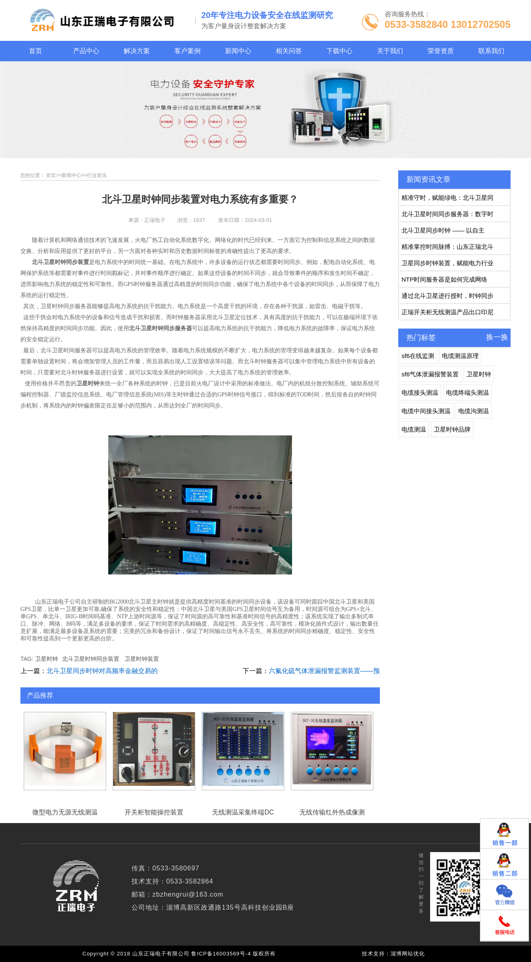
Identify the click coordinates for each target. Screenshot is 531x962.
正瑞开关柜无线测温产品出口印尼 (447, 312)
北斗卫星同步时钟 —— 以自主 (443, 230)
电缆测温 (414, 429)
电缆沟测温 (473, 410)
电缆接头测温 (420, 392)
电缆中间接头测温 (426, 410)
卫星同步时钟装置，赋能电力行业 (447, 263)
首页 (51, 175)
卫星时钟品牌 (452, 429)
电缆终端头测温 (467, 392)
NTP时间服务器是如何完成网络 (444, 279)
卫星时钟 (46, 659)
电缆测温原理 (460, 355)
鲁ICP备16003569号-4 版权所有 (235, 954)
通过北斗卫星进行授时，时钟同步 (447, 295)
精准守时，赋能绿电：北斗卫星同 (447, 197)
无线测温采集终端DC (243, 751)
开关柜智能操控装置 (154, 751)
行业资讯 (97, 175)
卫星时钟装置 (142, 659)
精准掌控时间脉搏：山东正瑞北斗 (447, 246)
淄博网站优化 (407, 954)
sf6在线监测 (418, 355)
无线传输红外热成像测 (332, 751)
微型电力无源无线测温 (65, 751)
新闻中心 (71, 175)
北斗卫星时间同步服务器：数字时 (447, 213)
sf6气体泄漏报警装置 (430, 374)
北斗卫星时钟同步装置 (90, 659)
